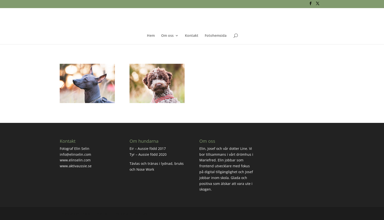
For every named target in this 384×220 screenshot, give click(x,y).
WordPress (138, 213)
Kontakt (191, 36)
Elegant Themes (94, 213)
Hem (151, 36)
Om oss (167, 36)
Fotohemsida (216, 36)
